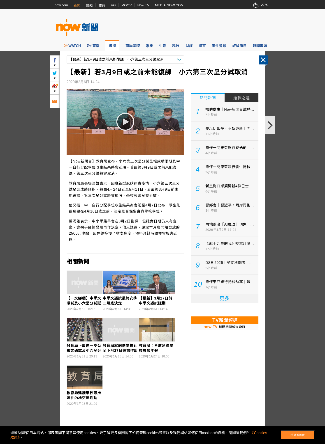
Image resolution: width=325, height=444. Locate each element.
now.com (61, 5)
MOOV (126, 5)
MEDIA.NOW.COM (169, 5)
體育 (101, 5)
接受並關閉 (297, 435)
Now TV (143, 5)
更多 (225, 298)
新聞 (77, 5)
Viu (113, 5)
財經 (89, 5)
